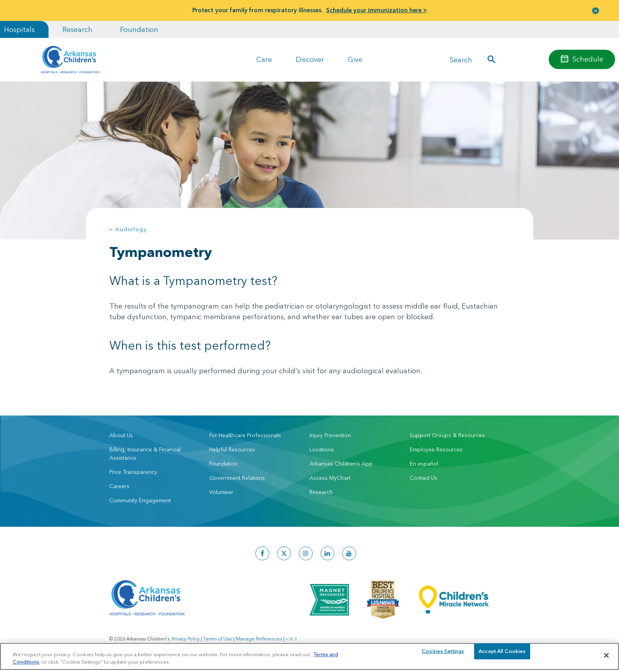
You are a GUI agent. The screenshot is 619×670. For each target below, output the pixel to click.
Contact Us (423, 477)
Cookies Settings (443, 655)
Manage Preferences (259, 639)
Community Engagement (140, 500)
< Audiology (128, 229)
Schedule (587, 59)
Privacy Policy (186, 639)
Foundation (139, 29)
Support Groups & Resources (447, 435)
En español (424, 463)
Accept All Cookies (501, 655)
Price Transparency (133, 471)
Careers (119, 486)
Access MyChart (330, 477)
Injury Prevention (330, 435)
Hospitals (19, 29)
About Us (121, 435)
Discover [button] (310, 59)
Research (77, 29)
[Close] (606, 655)
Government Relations (237, 477)
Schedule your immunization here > (376, 10)
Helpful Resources (232, 449)
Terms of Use (217, 639)
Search (461, 59)
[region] (309, 656)
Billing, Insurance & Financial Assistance (145, 453)
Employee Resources (436, 449)
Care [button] (264, 59)
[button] (595, 10)
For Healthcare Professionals (245, 435)
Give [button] (355, 59)
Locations (322, 449)
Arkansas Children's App (341, 463)
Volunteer (221, 492)
